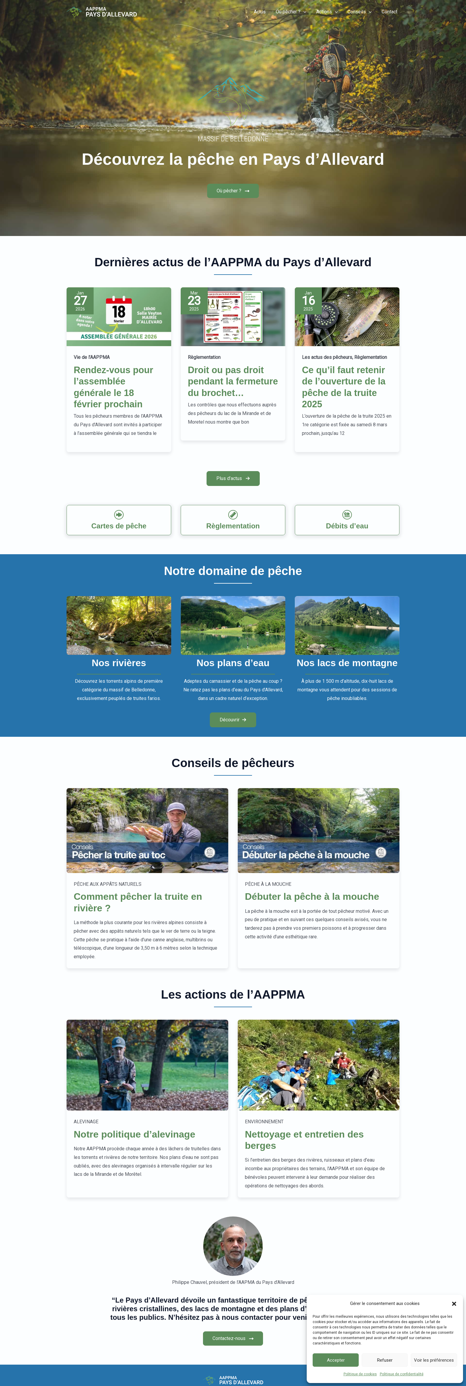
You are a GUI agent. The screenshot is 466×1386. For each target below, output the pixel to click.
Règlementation (204, 358)
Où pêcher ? (292, 12)
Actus (261, 12)
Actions (328, 12)
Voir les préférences (434, 1360)
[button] (454, 1304)
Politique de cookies (360, 1374)
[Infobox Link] (119, 520)
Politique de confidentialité (402, 1374)
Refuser (385, 1360)
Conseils (360, 12)
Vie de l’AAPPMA (92, 358)
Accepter (336, 1360)
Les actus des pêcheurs (327, 358)
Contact (390, 12)
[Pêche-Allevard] (102, 12)
